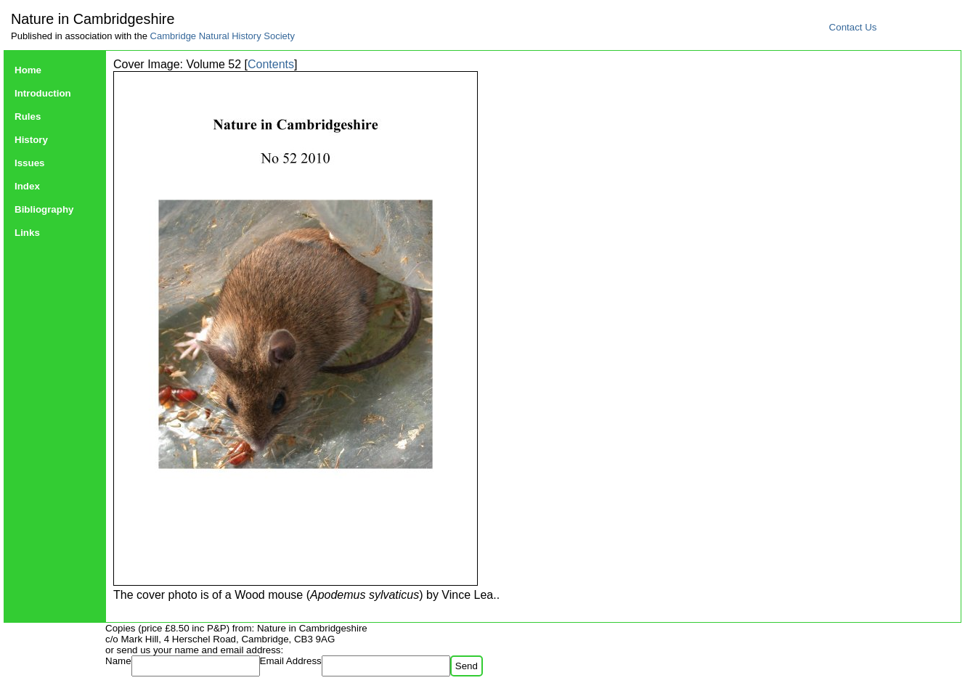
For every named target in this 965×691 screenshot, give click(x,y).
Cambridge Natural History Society (222, 35)
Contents (271, 64)
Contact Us (853, 27)
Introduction (43, 93)
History (31, 139)
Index (27, 186)
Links (27, 232)
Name (118, 660)
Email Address (291, 660)
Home (28, 70)
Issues (30, 163)
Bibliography (44, 209)
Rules (28, 116)
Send (466, 666)
